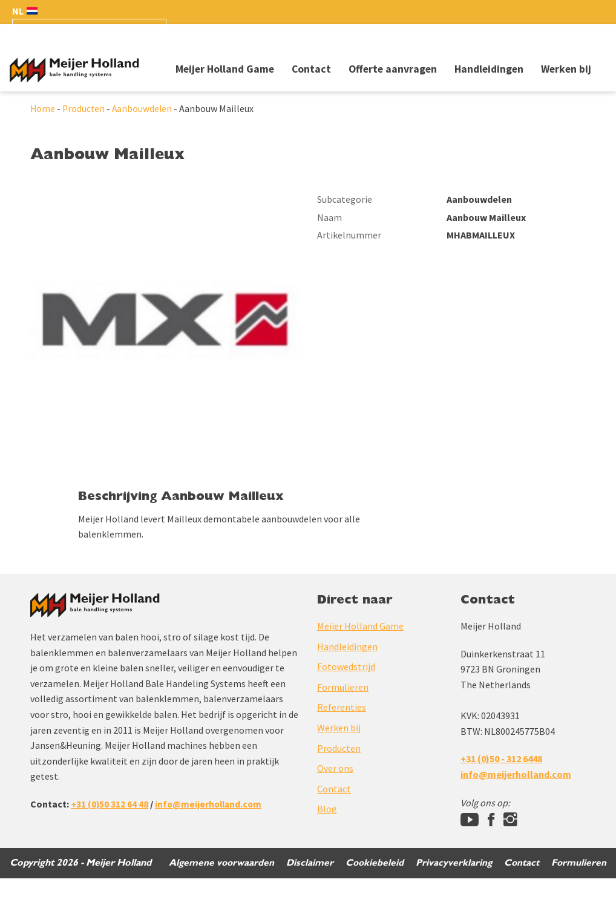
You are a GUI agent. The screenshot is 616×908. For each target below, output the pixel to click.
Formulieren (343, 716)
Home (43, 110)
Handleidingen (488, 69)
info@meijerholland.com (211, 833)
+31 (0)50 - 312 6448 (501, 788)
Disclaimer (306, 892)
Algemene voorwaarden (216, 892)
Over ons (335, 798)
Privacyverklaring (451, 892)
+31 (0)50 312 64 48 (110, 833)
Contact (311, 69)
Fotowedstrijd (346, 696)
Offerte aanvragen (393, 69)
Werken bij (566, 69)
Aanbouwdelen (144, 110)
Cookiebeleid (371, 892)
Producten (84, 110)
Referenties (341, 737)
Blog (327, 838)
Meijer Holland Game (224, 69)
